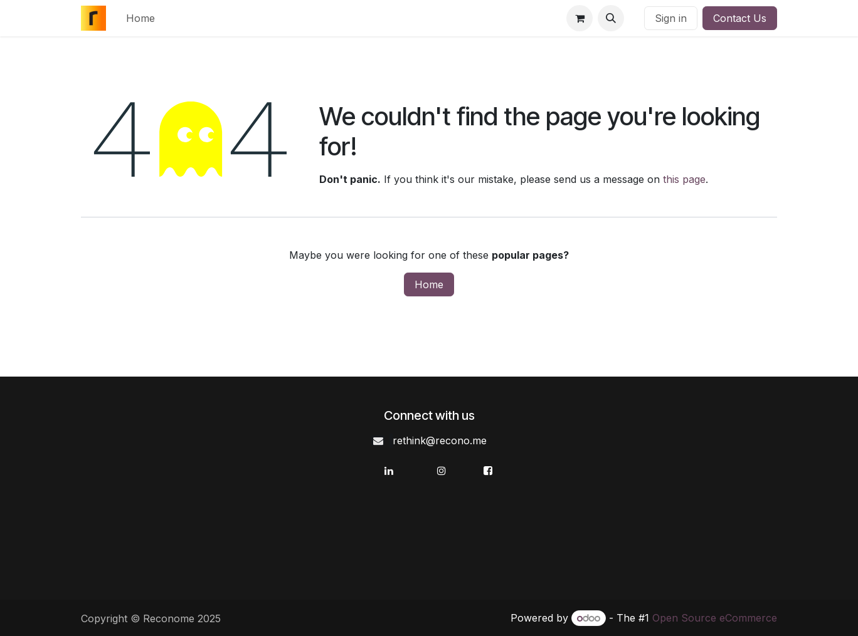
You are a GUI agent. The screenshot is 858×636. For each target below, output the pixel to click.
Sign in (671, 18)
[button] (611, 18)
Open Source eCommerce (714, 618)
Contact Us (739, 18)
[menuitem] (140, 18)
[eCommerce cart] (579, 18)
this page (684, 179)
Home (429, 284)
